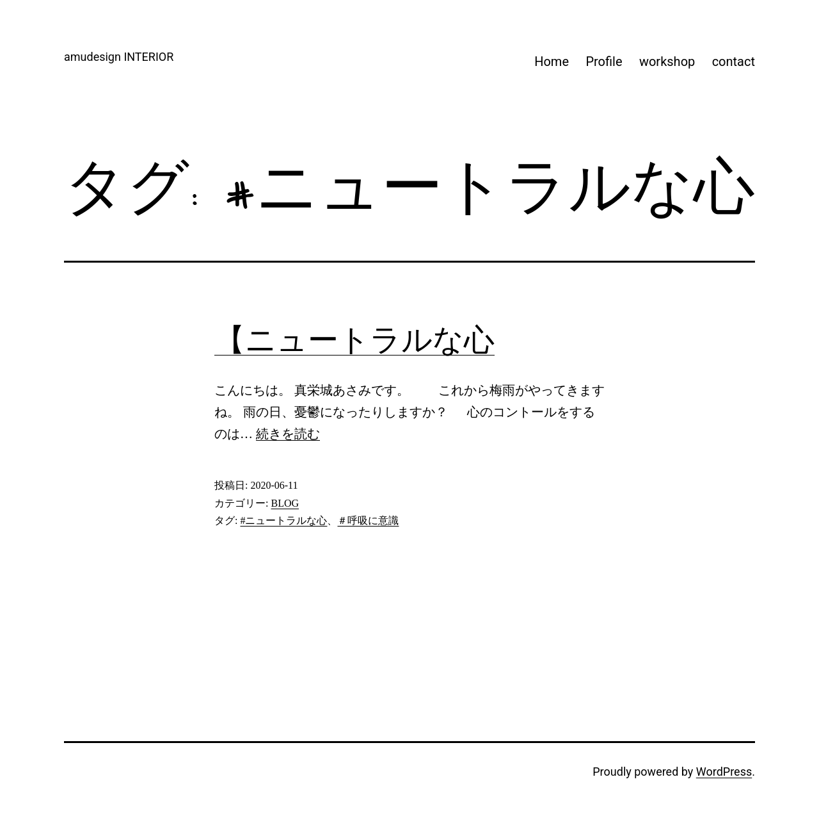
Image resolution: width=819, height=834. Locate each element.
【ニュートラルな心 (354, 340)
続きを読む (288, 434)
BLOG (285, 503)
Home (551, 61)
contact (733, 61)
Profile (603, 61)
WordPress (724, 771)
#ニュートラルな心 (283, 520)
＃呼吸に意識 (368, 520)
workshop (667, 61)
